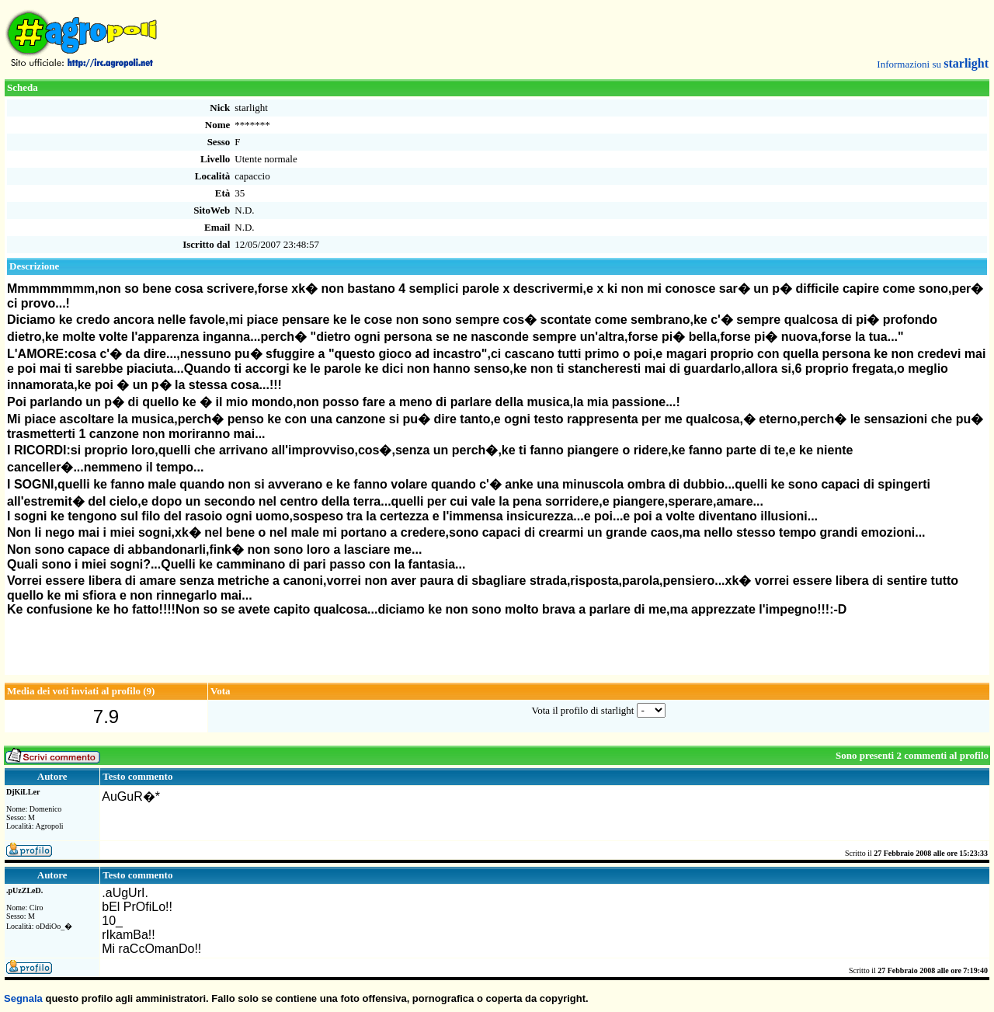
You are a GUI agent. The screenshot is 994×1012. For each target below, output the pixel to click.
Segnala (23, 998)
